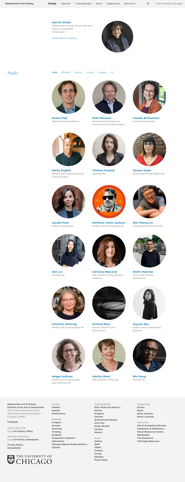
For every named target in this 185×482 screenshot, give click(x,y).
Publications (58, 413)
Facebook (12, 422)
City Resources (145, 438)
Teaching (57, 428)
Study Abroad (101, 426)
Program (56, 422)
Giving (97, 453)
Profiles (56, 407)
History (98, 441)
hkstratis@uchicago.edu (64, 38)
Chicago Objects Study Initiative (69, 444)
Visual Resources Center (150, 432)
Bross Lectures (145, 413)
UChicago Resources (148, 441)
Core (54, 72)
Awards (56, 410)
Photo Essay (101, 460)
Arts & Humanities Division (151, 425)
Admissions (58, 441)
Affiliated (65, 72)
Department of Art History (19, 3)
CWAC (97, 447)
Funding (56, 432)
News (140, 410)
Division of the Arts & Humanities (25, 407)
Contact (98, 450)
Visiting (78, 72)
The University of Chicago (169, 3)
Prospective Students (63, 438)
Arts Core (99, 423)
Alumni (98, 432)
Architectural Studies (105, 420)
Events (140, 407)
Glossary (98, 457)
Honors (98, 410)
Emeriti (90, 72)
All (112, 72)
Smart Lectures (145, 416)
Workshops (143, 435)
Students (57, 435)
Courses (56, 425)
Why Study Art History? (107, 407)
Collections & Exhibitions (150, 428)
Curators (102, 72)
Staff (96, 444)
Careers (56, 447)
